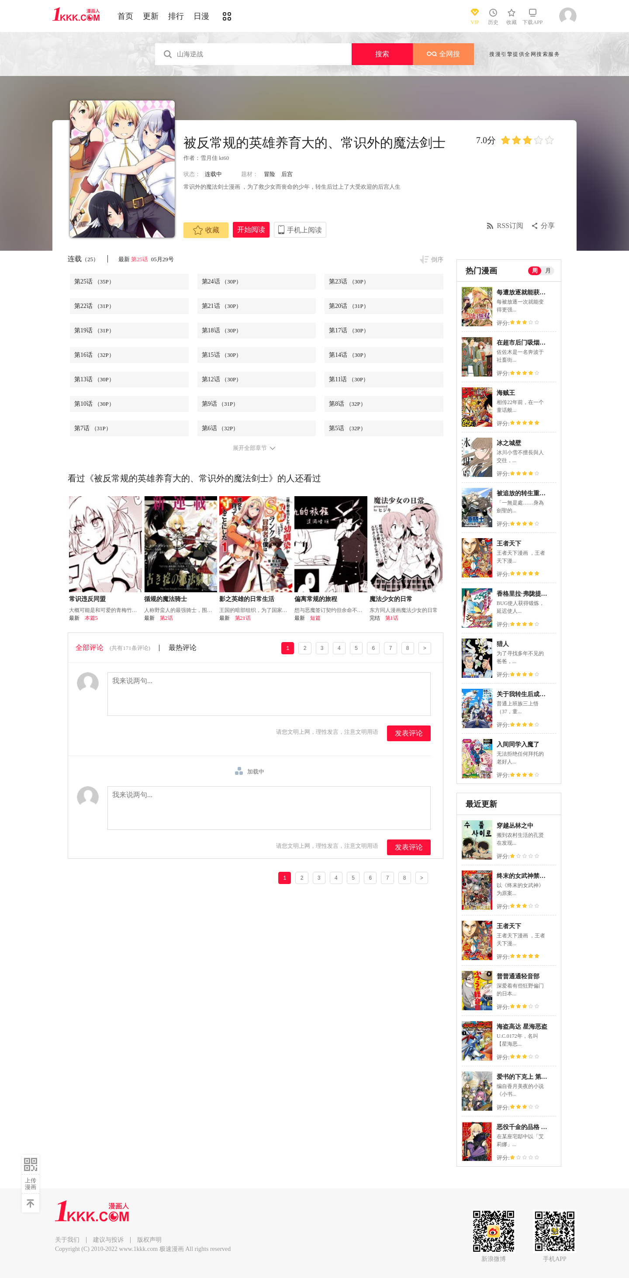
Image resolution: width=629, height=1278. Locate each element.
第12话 (222, 379)
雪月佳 (209, 158)
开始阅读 (251, 229)
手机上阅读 (304, 230)
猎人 (503, 644)
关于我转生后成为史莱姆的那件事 (542, 694)
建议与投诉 (108, 1240)
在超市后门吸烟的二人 (527, 342)
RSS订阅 (510, 225)
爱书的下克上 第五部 (525, 1077)
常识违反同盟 (87, 599)
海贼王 (506, 393)
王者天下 (509, 543)
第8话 (347, 404)
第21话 (222, 306)
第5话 (347, 428)
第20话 (349, 306)
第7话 (92, 428)
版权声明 (149, 1240)
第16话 (94, 355)
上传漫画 (30, 1183)
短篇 (315, 618)
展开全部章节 (250, 448)
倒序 (437, 259)
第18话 (222, 330)
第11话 (349, 379)
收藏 (206, 230)
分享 (548, 225)
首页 (125, 16)
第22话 (94, 306)
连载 (83, 259)
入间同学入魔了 (518, 744)
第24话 (222, 281)
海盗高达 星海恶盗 (522, 1026)
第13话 (94, 379)
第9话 (220, 404)
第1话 (391, 618)
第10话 (94, 404)
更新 (151, 16)
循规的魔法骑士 (165, 599)
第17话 (349, 330)
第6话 (220, 428)
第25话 (140, 259)
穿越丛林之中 (515, 825)
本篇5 (91, 618)
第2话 (166, 618)
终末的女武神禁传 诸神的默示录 (540, 876)
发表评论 (409, 733)
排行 (176, 16)
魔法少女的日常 (391, 599)
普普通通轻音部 (518, 976)
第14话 (349, 355)
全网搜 (443, 54)
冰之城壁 (509, 443)
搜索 (382, 54)
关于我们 (67, 1240)
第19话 (94, 330)
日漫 (201, 16)
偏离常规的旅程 (315, 599)
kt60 (224, 158)
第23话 (349, 281)
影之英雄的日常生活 (246, 599)
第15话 (222, 355)
